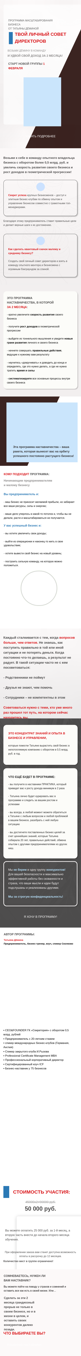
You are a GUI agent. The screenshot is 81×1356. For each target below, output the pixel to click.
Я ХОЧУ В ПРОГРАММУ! (40, 916)
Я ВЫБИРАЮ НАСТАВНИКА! (24, 1345)
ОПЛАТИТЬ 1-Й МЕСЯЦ (40, 1244)
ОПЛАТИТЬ (40, 1221)
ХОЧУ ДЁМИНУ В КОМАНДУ (40, 615)
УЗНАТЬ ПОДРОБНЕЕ (40, 136)
